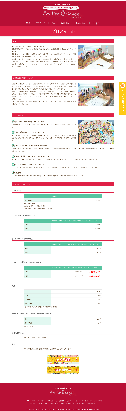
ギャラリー (96, 23)
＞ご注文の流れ (49, 401)
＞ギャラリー (52, 403)
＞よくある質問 (59, 401)
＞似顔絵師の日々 (70, 403)
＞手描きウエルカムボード (72, 401)
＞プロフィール (34, 401)
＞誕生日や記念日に (86, 401)
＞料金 (42, 401)
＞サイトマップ (81, 403)
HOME (28, 23)
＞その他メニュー (42, 403)
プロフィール (41, 23)
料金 (53, 23)
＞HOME (26, 401)
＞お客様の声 (60, 403)
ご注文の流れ (65, 23)
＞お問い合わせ (91, 403)
